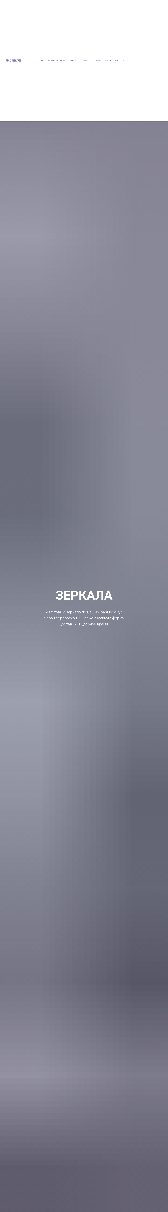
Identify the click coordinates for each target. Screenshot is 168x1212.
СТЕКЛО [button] (85, 61)
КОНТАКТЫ (119, 61)
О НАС (41, 61)
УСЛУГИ (108, 61)
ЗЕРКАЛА (97, 61)
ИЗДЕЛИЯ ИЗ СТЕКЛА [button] (56, 61)
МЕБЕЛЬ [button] (73, 61)
